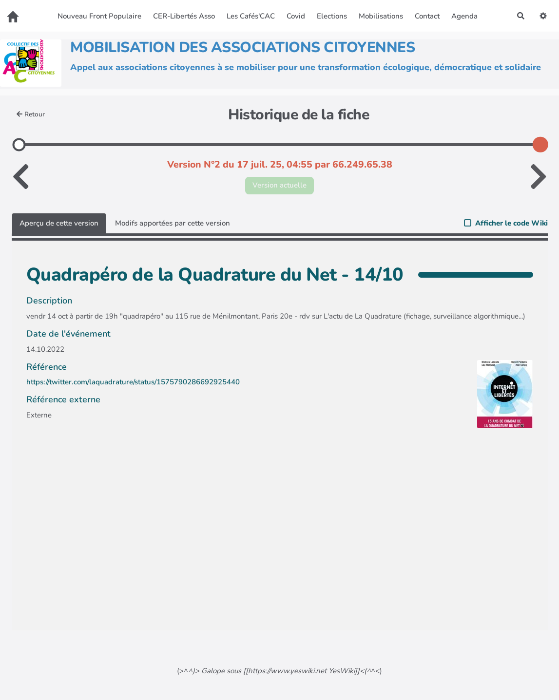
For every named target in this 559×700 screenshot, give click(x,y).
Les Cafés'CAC (251, 16)
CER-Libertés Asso (184, 16)
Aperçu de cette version (58, 223)
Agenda (464, 16)
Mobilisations (381, 16)
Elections (332, 16)
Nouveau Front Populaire (99, 16)
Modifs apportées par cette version (172, 223)
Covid (296, 16)
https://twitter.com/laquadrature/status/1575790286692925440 (133, 382)
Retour (31, 114)
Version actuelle (279, 185)
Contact (427, 16)
